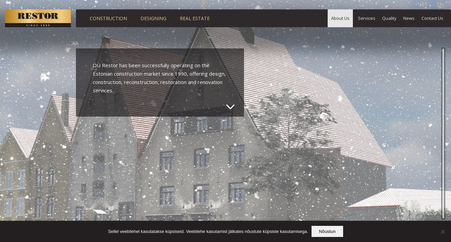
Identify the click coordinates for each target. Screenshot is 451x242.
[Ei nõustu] (442, 231)
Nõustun (327, 231)
